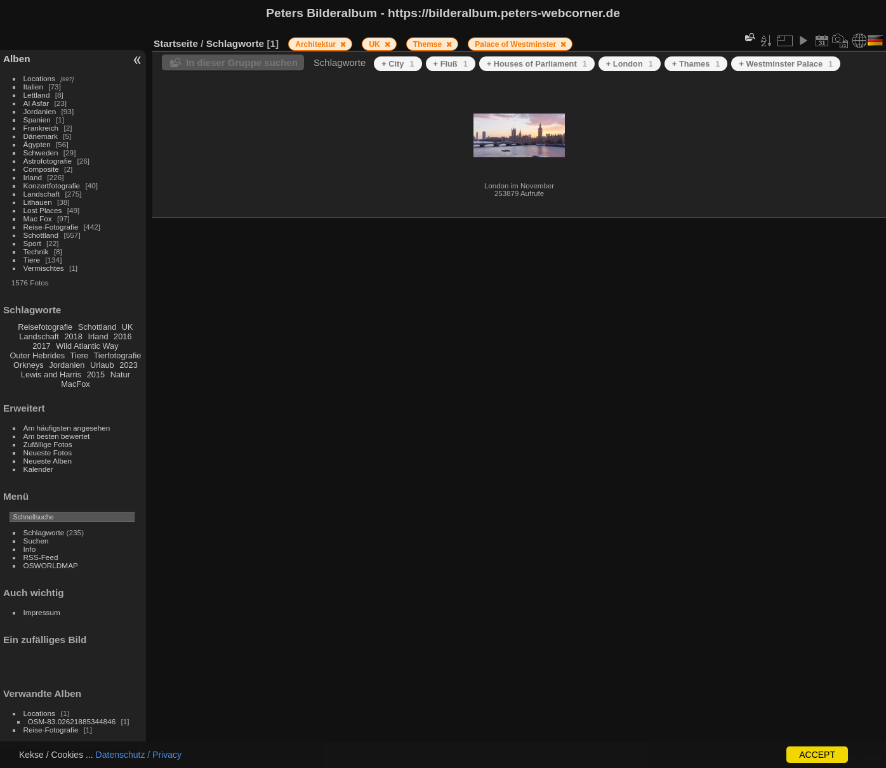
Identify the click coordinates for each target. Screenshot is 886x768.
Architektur (316, 44)
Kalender (38, 469)
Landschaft (41, 194)
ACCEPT (817, 755)
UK (127, 327)
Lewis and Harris (51, 374)
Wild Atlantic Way (87, 346)
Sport (32, 243)
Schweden (40, 152)
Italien (33, 86)
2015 (96, 374)
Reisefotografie (45, 327)
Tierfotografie (118, 355)
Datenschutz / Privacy (139, 755)
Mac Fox (37, 218)
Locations (39, 78)
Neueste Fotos (47, 452)
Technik (36, 251)
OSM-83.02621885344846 (72, 721)
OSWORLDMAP (50, 565)
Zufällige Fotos (47, 444)
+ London (629, 63)
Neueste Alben (47, 461)
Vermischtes (43, 268)
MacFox (75, 384)
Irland (32, 177)
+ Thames (696, 63)
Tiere (31, 260)
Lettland (36, 95)
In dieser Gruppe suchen (242, 62)
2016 (122, 336)
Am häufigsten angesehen (66, 428)
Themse (428, 44)
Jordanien (39, 111)
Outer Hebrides (37, 355)
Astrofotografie (47, 161)
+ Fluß (450, 63)
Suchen (36, 541)
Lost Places (42, 210)
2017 (41, 346)
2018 (73, 336)
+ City (397, 63)
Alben (16, 58)
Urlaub (102, 365)
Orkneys (28, 365)
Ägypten (37, 144)
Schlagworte (44, 532)
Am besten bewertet (56, 436)
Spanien (37, 119)
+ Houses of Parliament (537, 63)
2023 (128, 365)
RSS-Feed (40, 557)
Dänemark (40, 136)
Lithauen (37, 202)
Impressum (41, 612)
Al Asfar (36, 103)
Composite (41, 169)
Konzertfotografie (52, 185)
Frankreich (41, 128)
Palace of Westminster (516, 44)
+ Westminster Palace (786, 63)
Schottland (41, 235)
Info (29, 549)
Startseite (176, 43)
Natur (120, 374)
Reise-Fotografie (51, 227)
